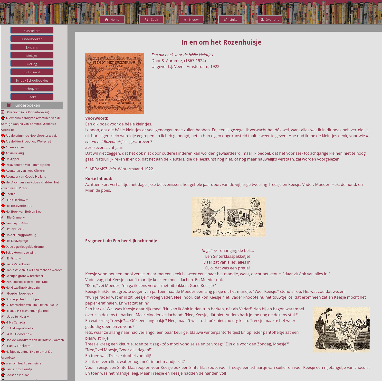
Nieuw (191, 19)
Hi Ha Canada (15, 322)
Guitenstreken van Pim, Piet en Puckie (32, 305)
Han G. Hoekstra (17, 346)
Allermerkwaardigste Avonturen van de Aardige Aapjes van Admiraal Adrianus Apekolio (31, 124)
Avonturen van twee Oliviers (25, 170)
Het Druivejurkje (17, 241)
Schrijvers (32, 88)
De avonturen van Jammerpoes (28, 165)
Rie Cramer (13, 217)
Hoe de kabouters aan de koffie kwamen (35, 340)
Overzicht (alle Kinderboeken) (28, 112)
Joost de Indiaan (18, 375)
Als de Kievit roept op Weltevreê (28, 141)
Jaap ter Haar (15, 316)
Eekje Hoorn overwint (21, 252)
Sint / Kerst (32, 72)
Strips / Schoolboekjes (31, 80)
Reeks (32, 97)
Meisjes (32, 55)
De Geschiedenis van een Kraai (27, 282)
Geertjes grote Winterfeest (24, 276)
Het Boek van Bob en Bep (24, 211)
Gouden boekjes (17, 293)
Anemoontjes (15, 147)
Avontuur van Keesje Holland (26, 176)
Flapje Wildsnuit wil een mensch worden (34, 270)
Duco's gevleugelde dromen (26, 246)
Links (230, 19)
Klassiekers (32, 31)
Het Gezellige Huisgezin (23, 287)
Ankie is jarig (15, 153)
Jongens (32, 47)
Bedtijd (11, 194)
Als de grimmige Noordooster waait (31, 135)
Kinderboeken (31, 39)
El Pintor (11, 258)
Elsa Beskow (14, 200)
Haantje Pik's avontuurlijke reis (27, 311)
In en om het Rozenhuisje (23, 363)
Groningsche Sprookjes (22, 299)
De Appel (12, 159)
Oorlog (32, 64)
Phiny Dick (12, 229)
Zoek (151, 19)
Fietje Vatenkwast (18, 264)
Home (112, 19)
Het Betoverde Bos (19, 206)
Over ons (270, 19)
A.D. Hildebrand (16, 334)
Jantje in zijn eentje (19, 369)
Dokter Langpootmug (21, 235)
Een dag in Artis (17, 223)
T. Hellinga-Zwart (17, 328)
